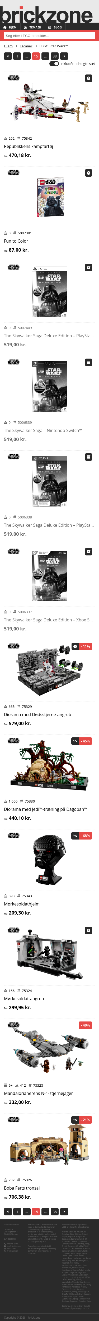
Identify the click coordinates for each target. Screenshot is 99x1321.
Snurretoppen (84, 1294)
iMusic (64, 1260)
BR (86, 1239)
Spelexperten (67, 1296)
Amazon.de (81, 1232)
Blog (55, 27)
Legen (72, 1277)
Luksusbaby (66, 1282)
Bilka (72, 1234)
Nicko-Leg (87, 1284)
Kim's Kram (82, 1265)
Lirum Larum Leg (68, 1279)
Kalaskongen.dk (82, 1260)
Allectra (65, 1232)
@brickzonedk (12, 1251)
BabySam (65, 1234)
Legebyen (82, 1272)
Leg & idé (73, 1272)
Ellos (73, 1251)
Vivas (89, 1301)
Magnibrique (84, 1282)
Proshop (80, 1289)
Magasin (75, 1282)
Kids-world (74, 1263)
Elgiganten (66, 1251)
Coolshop (80, 1244)
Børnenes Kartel (77, 1239)
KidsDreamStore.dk (69, 1265)
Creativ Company (69, 1246)
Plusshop (65, 1289)
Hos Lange (77, 1258)
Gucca (75, 1255)
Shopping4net (83, 1291)
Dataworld (66, 1248)
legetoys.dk (80, 1277)
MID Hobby (77, 1284)
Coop (87, 1244)
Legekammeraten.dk (70, 1275)
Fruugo (78, 1253)
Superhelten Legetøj (70, 1299)
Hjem (10, 27)
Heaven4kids (67, 1258)
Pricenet (73, 1289)
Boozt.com (66, 1239)
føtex (73, 1253)
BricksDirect (67, 1241)
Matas (64, 1284)
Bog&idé (71, 1236)
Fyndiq (84, 1253)
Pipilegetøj (76, 1287)
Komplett (65, 1272)
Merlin (70, 1284)
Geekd (64, 1255)
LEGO (87, 1277)
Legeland (65, 1277)
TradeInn (82, 1301)
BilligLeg (78, 1234)
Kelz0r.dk (65, 1263)
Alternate (72, 1232)
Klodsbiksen (67, 1267)
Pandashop (66, 1287)
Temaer (32, 27)
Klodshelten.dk (78, 1267)
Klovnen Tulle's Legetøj (82, 1270)
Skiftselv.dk (73, 1294)
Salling (74, 1291)
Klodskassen (67, 1270)
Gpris (70, 1255)
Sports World (78, 1296)
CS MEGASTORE (82, 1246)
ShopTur (65, 1294)
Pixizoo (83, 1287)
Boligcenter (80, 1236)
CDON (74, 1241)
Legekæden (83, 1275)
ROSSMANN (66, 1291)
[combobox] (49, 35)
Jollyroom (71, 1260)
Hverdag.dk (86, 1258)
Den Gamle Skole (77, 1248)
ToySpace (65, 1301)
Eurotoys (79, 1251)
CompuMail (82, 1241)
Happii (81, 1255)
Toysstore (74, 1301)
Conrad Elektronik (69, 1244)
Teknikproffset (84, 1299)
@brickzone (12, 1248)
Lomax (78, 1279)
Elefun (87, 1248)
